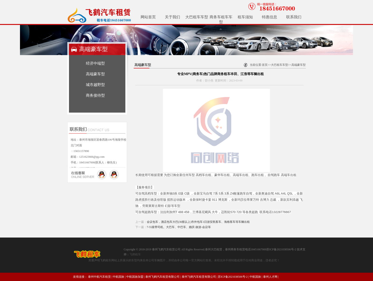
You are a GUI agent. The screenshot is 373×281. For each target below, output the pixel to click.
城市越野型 (95, 85)
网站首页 (148, 17)
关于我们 (172, 17)
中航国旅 (118, 276)
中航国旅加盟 (134, 276)
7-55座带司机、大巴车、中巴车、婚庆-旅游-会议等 (179, 227)
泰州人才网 (270, 276)
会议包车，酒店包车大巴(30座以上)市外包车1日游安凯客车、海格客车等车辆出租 (198, 222)
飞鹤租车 (135, 254)
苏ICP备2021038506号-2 (233, 276)
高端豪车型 (95, 74)
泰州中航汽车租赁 (99, 276)
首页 (265, 65)
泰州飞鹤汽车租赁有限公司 (162, 276)
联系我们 (293, 17)
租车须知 (245, 17)
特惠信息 (269, 17)
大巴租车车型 (196, 17)
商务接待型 (95, 95)
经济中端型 (95, 63)
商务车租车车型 (221, 19)
